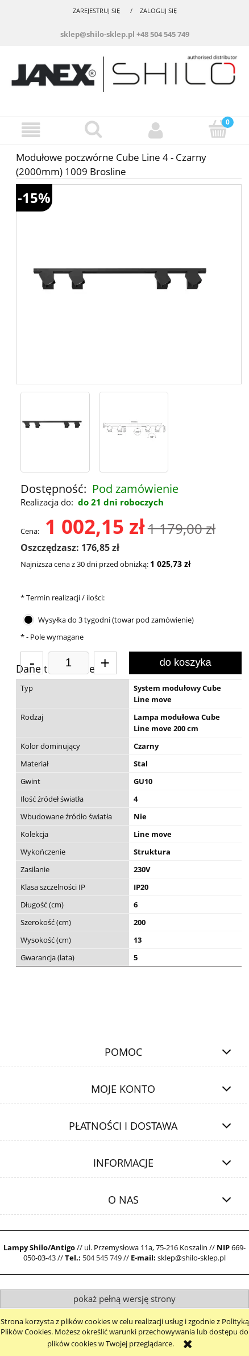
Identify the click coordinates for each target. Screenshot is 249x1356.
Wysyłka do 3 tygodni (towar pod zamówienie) (116, 620)
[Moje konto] (156, 130)
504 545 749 (102, 1258)
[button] (31, 130)
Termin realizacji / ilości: (62, 597)
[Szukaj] (94, 129)
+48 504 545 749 (162, 34)
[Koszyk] (218, 129)
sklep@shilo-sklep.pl (97, 34)
